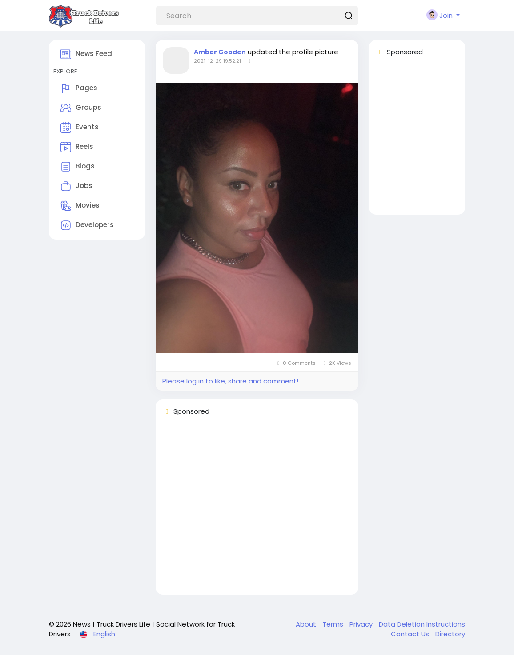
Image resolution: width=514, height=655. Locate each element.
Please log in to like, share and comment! (230, 381)
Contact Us (411, 634)
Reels (76, 147)
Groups (80, 108)
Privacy (361, 624)
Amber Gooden (220, 52)
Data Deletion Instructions (422, 624)
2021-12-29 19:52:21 (217, 60)
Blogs (77, 166)
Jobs (76, 186)
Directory (450, 634)
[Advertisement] (257, 509)
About (307, 624)
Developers (87, 225)
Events (79, 127)
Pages (78, 88)
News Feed (86, 54)
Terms (333, 624)
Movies (80, 205)
